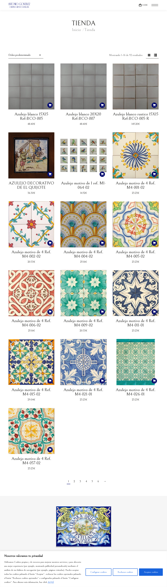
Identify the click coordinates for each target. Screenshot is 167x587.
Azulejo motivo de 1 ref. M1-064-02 (83, 185)
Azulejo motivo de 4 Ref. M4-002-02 (31, 254)
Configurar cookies (98, 572)
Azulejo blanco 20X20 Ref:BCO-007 (83, 116)
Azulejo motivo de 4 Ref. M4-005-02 (135, 254)
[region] (83, 569)
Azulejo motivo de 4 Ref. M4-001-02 (135, 185)
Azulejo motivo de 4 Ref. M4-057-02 (31, 460)
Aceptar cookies (151, 572)
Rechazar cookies (125, 572)
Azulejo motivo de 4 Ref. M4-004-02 (83, 254)
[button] (50, 105)
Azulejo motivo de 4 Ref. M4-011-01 (135, 323)
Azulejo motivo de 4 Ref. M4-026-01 (135, 392)
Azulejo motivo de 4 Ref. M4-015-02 (31, 392)
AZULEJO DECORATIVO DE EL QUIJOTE (31, 185)
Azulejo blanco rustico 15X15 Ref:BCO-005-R (135, 116)
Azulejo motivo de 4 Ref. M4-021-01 (83, 392)
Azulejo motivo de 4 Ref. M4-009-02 (83, 323)
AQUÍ (51, 582)
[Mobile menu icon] (155, 5)
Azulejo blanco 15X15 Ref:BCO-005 (31, 116)
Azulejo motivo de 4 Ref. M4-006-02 (31, 323)
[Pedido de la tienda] (25, 55)
